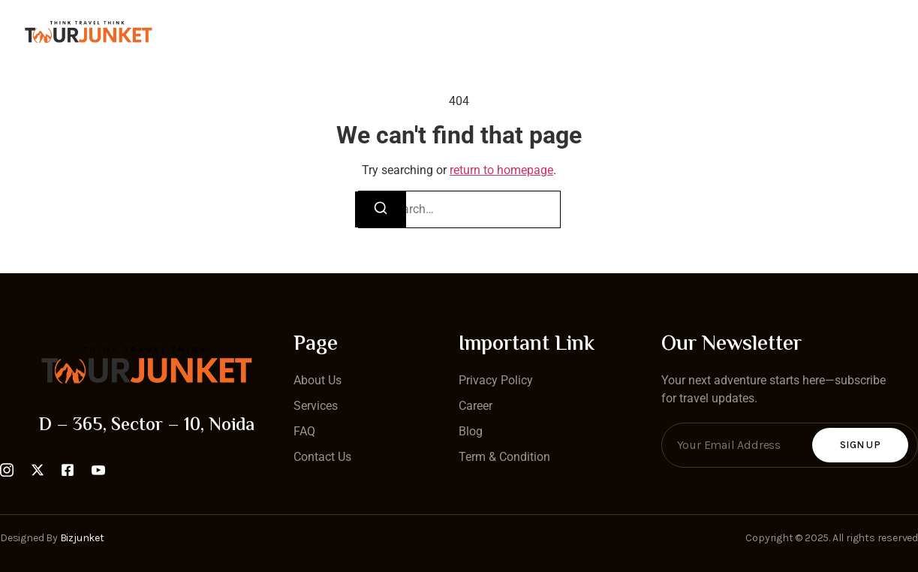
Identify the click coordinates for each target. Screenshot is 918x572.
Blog (655, 32)
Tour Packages (563, 32)
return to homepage (501, 170)
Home (283, 32)
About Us (460, 32)
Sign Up (860, 444)
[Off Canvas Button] (902, 33)
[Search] (380, 209)
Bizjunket (82, 537)
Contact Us (368, 32)
